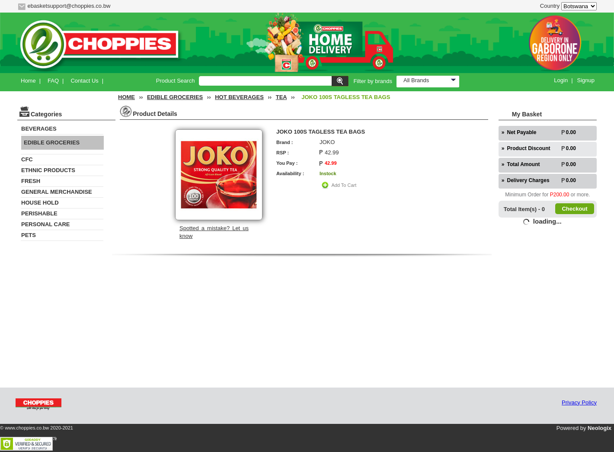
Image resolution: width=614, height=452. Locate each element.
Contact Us (84, 80)
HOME (126, 97)
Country (550, 6)
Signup (586, 80)
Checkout (574, 208)
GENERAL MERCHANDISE (56, 192)
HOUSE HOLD (40, 202)
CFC (27, 159)
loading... (547, 221)
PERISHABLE (39, 213)
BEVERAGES (39, 128)
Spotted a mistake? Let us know (214, 232)
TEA (281, 97)
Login (561, 80)
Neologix (599, 428)
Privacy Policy (579, 402)
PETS (28, 235)
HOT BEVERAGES (239, 97)
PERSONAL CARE (45, 224)
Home (28, 80)
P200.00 (559, 195)
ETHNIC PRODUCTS (48, 170)
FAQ (53, 80)
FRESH (30, 181)
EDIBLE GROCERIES (175, 97)
